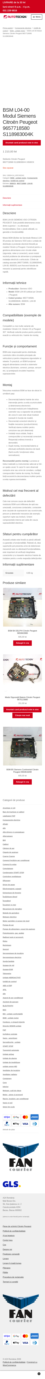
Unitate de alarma (10, 1058)
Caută (22, 1375)
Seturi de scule (9, 1107)
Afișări (5, 824)
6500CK (13, 183)
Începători (7, 901)
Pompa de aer (8, 925)
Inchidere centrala (10, 1034)
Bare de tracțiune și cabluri (13, 812)
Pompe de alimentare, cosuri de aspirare (19, 929)
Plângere (6, 1268)
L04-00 (29, 183)
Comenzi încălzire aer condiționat (16, 860)
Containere (7, 1079)
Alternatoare (8, 836)
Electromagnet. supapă (12, 889)
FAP (4, 1030)
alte (4, 828)
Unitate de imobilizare (11, 1062)
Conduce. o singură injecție (14, 1022)
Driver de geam (9, 885)
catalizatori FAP (9, 816)
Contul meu (8, 1240)
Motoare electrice (10, 917)
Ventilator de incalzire (11, 1070)
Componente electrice (23, 28)
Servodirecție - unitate (11, 1042)
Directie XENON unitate (12, 1026)
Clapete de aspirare (10, 852)
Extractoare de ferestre (12, 893)
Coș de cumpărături (35, 1373)
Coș (4, 1245)
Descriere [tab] (7, 198)
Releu (5, 941)
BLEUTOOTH (8, 1006)
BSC (4, 1010)
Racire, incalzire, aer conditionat (16, 1099)
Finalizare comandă (11, 1254)
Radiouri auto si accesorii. (13, 937)
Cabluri (6, 844)
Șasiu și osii (7, 1103)
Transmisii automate (11, 1050)
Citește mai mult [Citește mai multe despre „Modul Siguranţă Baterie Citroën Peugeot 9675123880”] (22, 715)
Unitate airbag (8, 1054)
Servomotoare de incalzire (13, 953)
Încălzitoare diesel (10, 897)
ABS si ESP (7, 986)
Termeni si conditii (10, 1282)
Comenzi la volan (9, 864)
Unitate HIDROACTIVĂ (12, 978)
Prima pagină (8, 28)
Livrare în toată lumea (12, 1263)
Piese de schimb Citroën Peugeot (17, 1226)
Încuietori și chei (9, 905)
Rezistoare (7, 945)
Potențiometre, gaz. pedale (13, 933)
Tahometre (7, 974)
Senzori (6, 949)
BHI (4, 840)
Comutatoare (8, 869)
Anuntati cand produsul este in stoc (21, 143)
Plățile (5, 1272)
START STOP (8, 1046)
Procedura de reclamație (13, 1277)
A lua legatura (9, 1236)
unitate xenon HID (10, 1066)
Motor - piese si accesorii (13, 1095)
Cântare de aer (8, 848)
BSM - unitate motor (17, 31)
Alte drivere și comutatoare (13, 832)
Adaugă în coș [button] (22, 643)
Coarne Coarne (9, 856)
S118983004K (8, 186)
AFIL (4, 990)
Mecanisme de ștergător (12, 909)
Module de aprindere (11, 913)
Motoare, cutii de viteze (12, 1091)
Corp (5, 1083)
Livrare (6, 1259)
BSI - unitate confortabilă (13, 1014)
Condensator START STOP (13, 873)
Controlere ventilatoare (12, 877)
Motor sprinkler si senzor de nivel (16, 921)
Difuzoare (6, 881)
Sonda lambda (8, 961)
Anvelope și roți (9, 808)
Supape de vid (8, 965)
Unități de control (17, 181)
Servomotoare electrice (12, 957)
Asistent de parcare (10, 1002)
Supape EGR (8, 969)
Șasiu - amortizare (10, 1038)
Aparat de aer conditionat (13, 998)
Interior (6, 1087)
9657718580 (21, 183)
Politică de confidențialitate (14, 1231)
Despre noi (7, 1249)
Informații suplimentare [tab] (12, 205)
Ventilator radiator (10, 1074)
